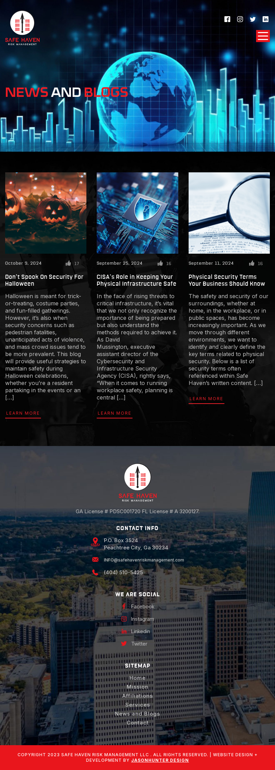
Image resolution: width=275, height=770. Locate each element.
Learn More (23, 413)
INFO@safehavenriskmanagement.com (144, 560)
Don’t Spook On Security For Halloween (44, 280)
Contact (138, 722)
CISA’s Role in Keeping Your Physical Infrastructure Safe (137, 280)
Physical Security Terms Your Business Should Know (227, 280)
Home (137, 678)
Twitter (139, 643)
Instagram (142, 619)
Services (137, 704)
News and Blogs (137, 713)
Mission (137, 686)
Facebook (142, 606)
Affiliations (137, 695)
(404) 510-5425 (123, 572)
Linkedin (140, 631)
